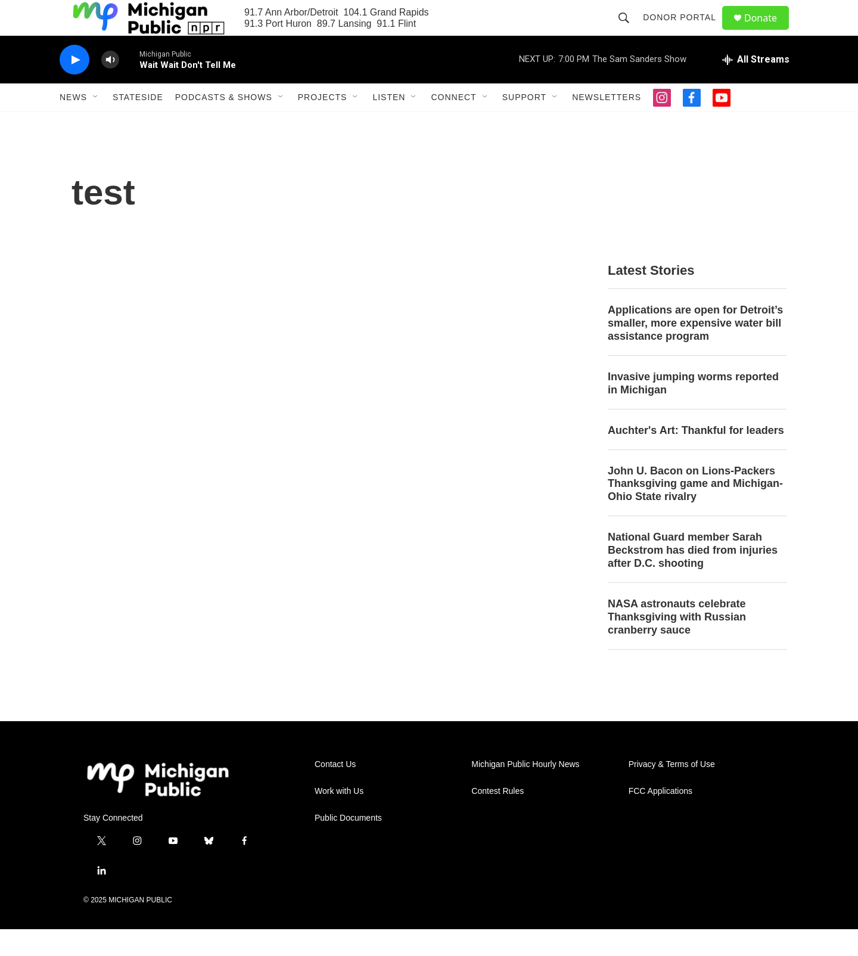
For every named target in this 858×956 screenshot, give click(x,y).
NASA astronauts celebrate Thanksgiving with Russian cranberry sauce (677, 644)
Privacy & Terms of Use (672, 791)
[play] (74, 87)
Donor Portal (685, 31)
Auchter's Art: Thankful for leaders (696, 457)
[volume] (110, 86)
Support (524, 124)
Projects (322, 124)
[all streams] (755, 86)
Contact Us (335, 791)
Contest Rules (497, 818)
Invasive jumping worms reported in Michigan (693, 410)
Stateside (138, 124)
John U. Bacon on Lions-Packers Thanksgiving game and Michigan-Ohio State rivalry (695, 511)
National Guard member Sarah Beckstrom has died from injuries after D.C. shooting (693, 577)
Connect (453, 124)
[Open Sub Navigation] (96, 124)
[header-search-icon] (629, 31)
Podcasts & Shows (223, 124)
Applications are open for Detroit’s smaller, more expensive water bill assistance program (695, 350)
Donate (768, 31)
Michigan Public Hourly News (525, 791)
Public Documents (348, 844)
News (73, 124)
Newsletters (606, 124)
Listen (388, 124)
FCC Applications (660, 818)
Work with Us (339, 818)
